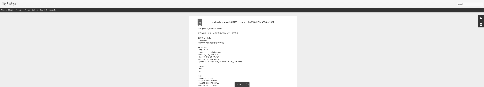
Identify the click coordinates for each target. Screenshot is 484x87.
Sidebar (35, 10)
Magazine (19, 10)
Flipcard (11, 10)
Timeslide (52, 10)
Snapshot (43, 10)
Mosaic (27, 10)
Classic (4, 10)
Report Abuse (257, 85)
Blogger (249, 85)
